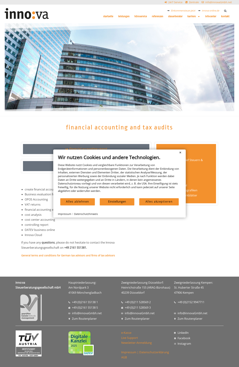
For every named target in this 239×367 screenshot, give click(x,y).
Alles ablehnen (77, 201)
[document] (119, 176)
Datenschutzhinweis (86, 214)
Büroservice (140, 16)
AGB (124, 357)
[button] (225, 11)
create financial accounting (42, 189)
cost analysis (33, 215)
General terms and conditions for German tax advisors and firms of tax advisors (68, 255)
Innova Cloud (33, 235)
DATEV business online (40, 230)
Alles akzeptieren (159, 201)
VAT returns (33, 204)
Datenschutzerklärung (154, 352)
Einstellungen (117, 201)
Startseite (108, 16)
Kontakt (225, 16)
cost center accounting (40, 220)
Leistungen (124, 16)
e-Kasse (126, 333)
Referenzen (157, 16)
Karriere (193, 16)
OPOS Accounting (36, 199)
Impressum (128, 352)
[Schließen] (180, 152)
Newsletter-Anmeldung (136, 343)
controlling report (36, 225)
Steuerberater (175, 16)
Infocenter (210, 16)
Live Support (129, 338)
